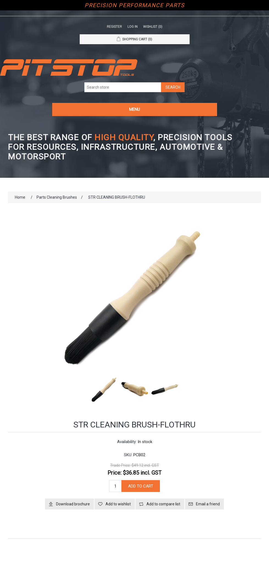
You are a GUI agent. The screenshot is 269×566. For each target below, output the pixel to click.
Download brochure (73, 504)
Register (114, 27)
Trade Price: (120, 465)
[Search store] (122, 87)
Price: (114, 472)
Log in (132, 27)
